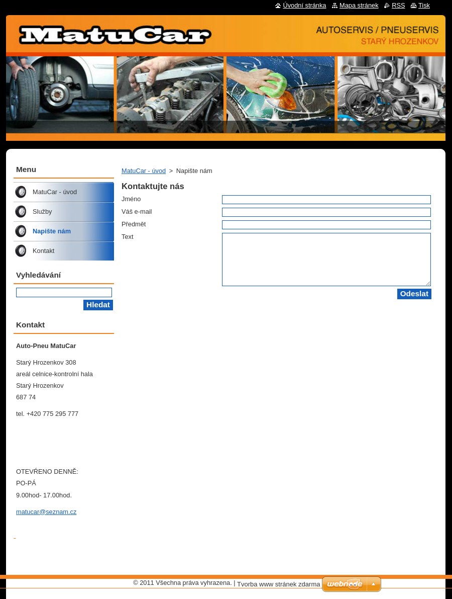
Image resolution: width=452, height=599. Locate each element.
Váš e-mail (137, 211)
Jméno (131, 199)
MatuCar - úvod (144, 171)
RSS (398, 5)
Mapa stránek (359, 5)
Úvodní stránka (304, 5)
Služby (42, 211)
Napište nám (52, 231)
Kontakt (43, 250)
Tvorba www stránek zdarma (278, 584)
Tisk (424, 5)
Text (127, 236)
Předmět (134, 224)
